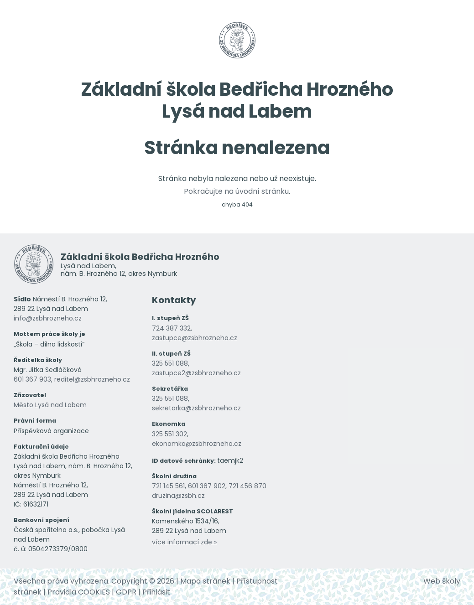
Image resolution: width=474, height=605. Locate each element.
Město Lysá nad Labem (50, 404)
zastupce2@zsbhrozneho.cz (196, 372)
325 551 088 (170, 363)
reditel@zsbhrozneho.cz (92, 379)
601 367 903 (32, 379)
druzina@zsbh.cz (178, 495)
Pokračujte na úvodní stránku (236, 191)
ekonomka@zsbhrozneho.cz (196, 443)
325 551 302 (169, 434)
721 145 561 (168, 486)
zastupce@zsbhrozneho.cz (194, 337)
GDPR (126, 592)
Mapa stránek (205, 581)
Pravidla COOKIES (78, 592)
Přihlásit (156, 592)
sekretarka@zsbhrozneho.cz (196, 408)
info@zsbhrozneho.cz (48, 318)
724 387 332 (171, 328)
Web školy (441, 581)
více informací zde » (184, 542)
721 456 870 (247, 486)
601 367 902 (206, 486)
